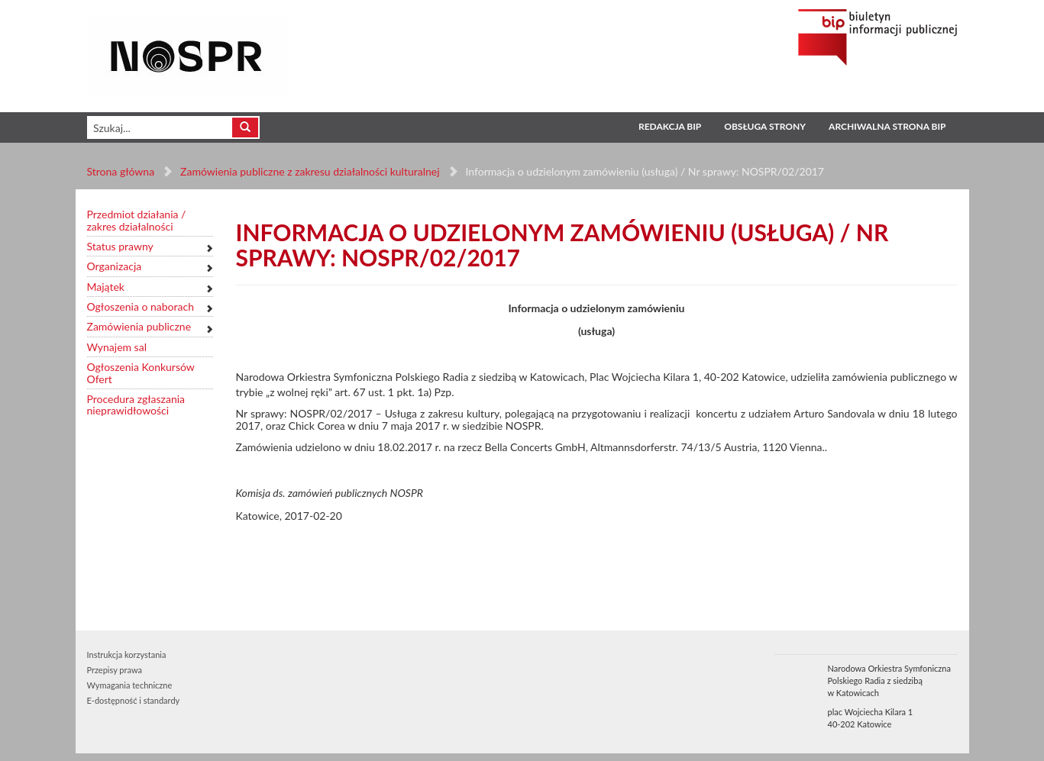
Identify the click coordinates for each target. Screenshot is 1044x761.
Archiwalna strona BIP (887, 126)
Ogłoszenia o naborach (140, 306)
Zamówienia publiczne (139, 326)
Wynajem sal (117, 347)
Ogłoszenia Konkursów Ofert (141, 373)
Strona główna (121, 171)
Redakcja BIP (669, 126)
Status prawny (120, 246)
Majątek (105, 286)
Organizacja (114, 266)
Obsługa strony (765, 126)
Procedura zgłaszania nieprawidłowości (136, 405)
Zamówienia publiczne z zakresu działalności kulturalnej (309, 171)
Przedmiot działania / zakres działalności (136, 220)
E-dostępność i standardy (133, 700)
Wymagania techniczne (130, 685)
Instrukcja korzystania (126, 654)
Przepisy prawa (114, 670)
